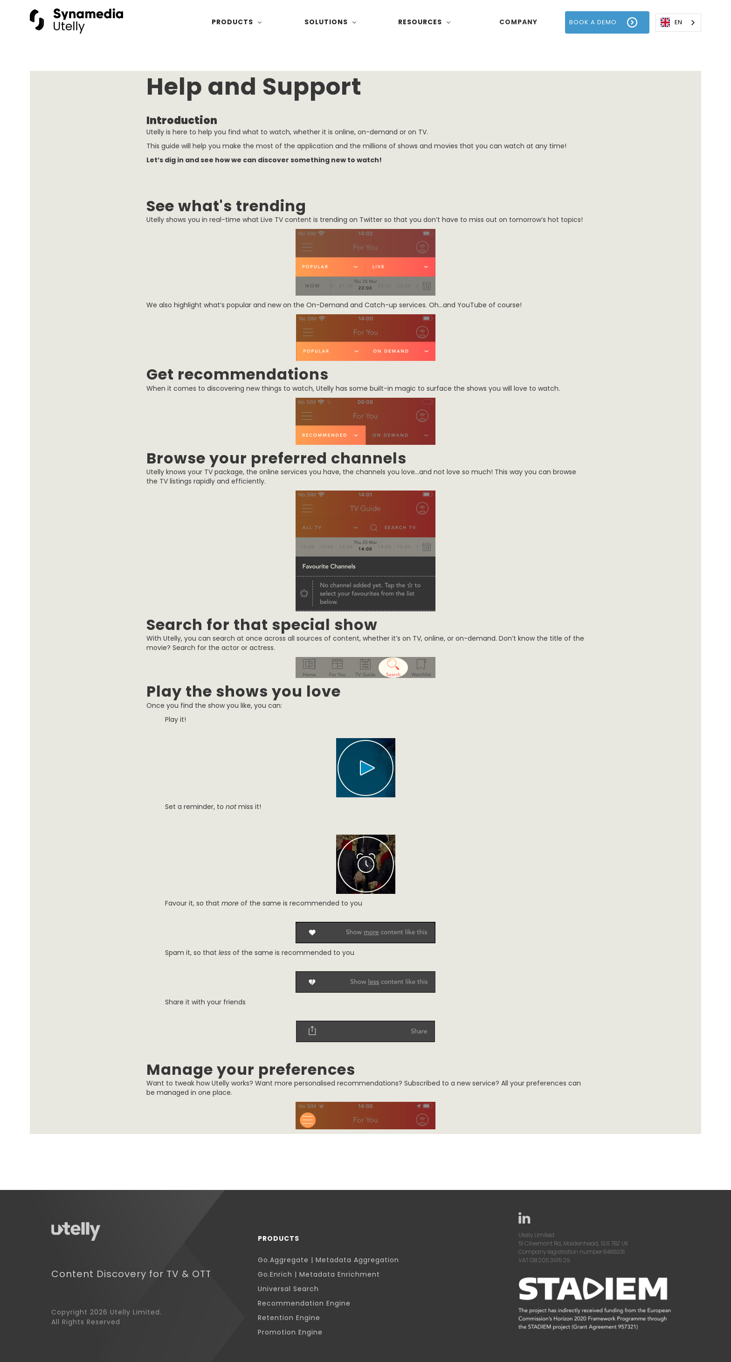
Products (278, 1238)
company (518, 22)
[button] (237, 22)
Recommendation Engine (304, 1303)
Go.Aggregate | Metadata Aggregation (328, 1260)
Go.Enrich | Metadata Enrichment (319, 1274)
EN (671, 22)
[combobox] (678, 23)
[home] (76, 22)
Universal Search (288, 1289)
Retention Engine (289, 1318)
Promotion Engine (290, 1332)
